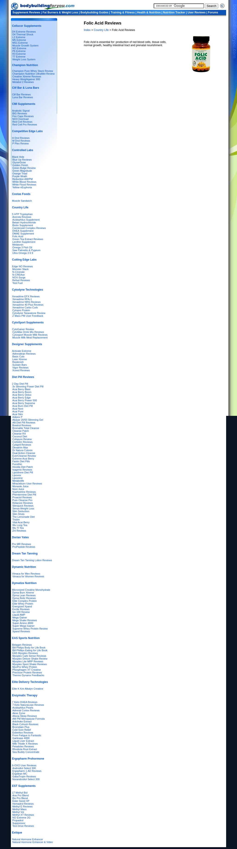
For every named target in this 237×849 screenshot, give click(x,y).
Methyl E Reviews (22, 806)
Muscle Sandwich (22, 200)
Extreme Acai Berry (23, 458)
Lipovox (16, 475)
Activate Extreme (21, 351)
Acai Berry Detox (21, 394)
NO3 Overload (20, 119)
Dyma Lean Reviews (24, 595)
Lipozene (17, 478)
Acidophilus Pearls (22, 707)
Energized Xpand (22, 606)
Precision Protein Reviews (27, 672)
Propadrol (17, 820)
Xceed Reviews (21, 370)
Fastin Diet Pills (21, 461)
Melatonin (17, 244)
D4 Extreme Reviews (24, 31)
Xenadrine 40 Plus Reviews (28, 304)
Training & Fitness (123, 12)
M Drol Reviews (21, 140)
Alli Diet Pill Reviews (23, 422)
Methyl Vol (18, 812)
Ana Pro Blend (20, 795)
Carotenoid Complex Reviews (29, 228)
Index (87, 30)
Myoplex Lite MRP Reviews (27, 661)
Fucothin (17, 464)
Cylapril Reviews (21, 444)
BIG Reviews (19, 113)
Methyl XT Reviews (23, 814)
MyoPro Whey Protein (24, 667)
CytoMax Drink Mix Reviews (28, 332)
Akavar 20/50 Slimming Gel (27, 419)
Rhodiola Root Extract (24, 749)
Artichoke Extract (21, 721)
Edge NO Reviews (22, 266)
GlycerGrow (19, 162)
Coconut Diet (19, 436)
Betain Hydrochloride (24, 222)
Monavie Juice (20, 486)
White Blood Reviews (24, 181)
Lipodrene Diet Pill (22, 472)
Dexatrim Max (20, 447)
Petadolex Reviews (23, 746)
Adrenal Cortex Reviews (26, 710)
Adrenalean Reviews (24, 353)
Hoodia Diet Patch (22, 467)
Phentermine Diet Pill (24, 494)
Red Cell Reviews (22, 121)
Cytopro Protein (21, 310)
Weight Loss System (23, 59)
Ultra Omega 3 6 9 (22, 253)
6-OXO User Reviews (24, 765)
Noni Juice (18, 489)
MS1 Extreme (20, 42)
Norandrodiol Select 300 (26, 779)
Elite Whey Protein (22, 603)
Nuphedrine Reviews (24, 491)
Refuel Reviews (21, 280)
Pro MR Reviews (21, 544)
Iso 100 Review (21, 612)
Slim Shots (18, 514)
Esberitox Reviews (22, 732)
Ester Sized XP (20, 801)
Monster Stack (20, 269)
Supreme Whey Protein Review (30, 628)
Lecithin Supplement (23, 241)
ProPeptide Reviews (23, 546)
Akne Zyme (18, 713)
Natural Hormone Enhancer (27, 839)
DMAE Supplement (23, 233)
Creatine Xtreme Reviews (26, 76)
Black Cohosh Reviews (25, 724)
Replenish (18, 362)
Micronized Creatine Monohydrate (31, 589)
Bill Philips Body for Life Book (28, 647)
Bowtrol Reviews (21, 425)
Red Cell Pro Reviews (24, 124)
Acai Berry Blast (21, 389)
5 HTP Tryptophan (22, 214)
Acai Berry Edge (21, 397)
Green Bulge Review (24, 168)
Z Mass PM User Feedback (27, 315)
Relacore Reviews (22, 503)
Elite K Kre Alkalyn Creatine (27, 688)
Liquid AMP (18, 614)
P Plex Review (20, 143)
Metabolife (18, 480)
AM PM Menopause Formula (28, 718)
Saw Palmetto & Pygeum (26, 250)
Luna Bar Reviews (22, 97)
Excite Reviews (21, 609)
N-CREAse (18, 274)
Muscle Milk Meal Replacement (29, 337)
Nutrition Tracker (174, 12)
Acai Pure (17, 411)
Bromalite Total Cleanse (25, 428)
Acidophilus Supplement (26, 219)
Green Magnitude (22, 170)
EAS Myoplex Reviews (25, 653)
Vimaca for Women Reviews (28, 576)
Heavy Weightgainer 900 (26, 79)
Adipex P (17, 417)
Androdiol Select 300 (24, 768)
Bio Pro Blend (20, 798)
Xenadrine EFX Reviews (26, 296)
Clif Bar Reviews (21, 94)
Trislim (16, 519)
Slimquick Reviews (23, 505)
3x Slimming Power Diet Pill (27, 386)
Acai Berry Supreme (23, 403)
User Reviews (196, 12)
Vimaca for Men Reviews (26, 573)
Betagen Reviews (22, 644)
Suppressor (18, 823)
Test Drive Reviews (23, 826)
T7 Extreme (18, 56)
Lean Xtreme (19, 359)
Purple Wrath (19, 176)
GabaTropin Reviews (24, 776)
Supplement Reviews (26, 12)
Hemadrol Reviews (23, 803)
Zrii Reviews (19, 530)
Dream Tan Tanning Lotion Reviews (32, 560)
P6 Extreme (18, 51)
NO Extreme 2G (21, 817)
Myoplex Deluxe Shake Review (29, 658)
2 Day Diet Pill (20, 383)
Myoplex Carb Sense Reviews (29, 655)
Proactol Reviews (22, 497)
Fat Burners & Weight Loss (60, 12)
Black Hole (18, 156)
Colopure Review (22, 439)
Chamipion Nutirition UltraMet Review (33, 73)
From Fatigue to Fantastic (26, 735)
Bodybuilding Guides (95, 12)
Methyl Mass (19, 809)
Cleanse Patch (20, 430)
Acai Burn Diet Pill (22, 406)
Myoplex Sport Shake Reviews (29, 664)
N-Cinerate (18, 272)
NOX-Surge (18, 277)
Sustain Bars (19, 364)
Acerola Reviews (21, 217)
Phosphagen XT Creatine (26, 669)
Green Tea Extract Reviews (27, 239)
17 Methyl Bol (20, 792)
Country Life (101, 30)
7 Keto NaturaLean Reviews (28, 704)
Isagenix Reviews (22, 469)
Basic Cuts (18, 356)
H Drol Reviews (21, 138)
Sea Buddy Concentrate (25, 752)
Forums (213, 12)
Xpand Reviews (21, 631)
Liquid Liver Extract (23, 740)
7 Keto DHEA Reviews (24, 702)
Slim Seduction (20, 511)
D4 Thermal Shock (22, 34)
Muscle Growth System (25, 45)
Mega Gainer (19, 617)
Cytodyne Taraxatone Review (28, 313)
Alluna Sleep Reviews (24, 716)
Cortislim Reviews (22, 442)
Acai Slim (17, 414)
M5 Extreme (19, 40)
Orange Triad (19, 173)
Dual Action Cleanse (23, 453)
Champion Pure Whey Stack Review (32, 71)
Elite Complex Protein (24, 600)
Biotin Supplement (22, 225)
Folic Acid (17, 236)
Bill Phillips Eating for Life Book (29, 650)
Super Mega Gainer (23, 625)
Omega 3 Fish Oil (22, 247)
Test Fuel (17, 283)
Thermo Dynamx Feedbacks (28, 675)
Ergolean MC (19, 773)
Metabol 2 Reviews (23, 82)
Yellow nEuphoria (22, 187)
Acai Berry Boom (21, 392)
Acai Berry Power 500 (24, 400)
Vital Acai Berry (20, 522)
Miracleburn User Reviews (27, 483)
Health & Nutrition (149, 12)
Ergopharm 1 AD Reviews (26, 771)
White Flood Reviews (24, 184)
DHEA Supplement (23, 230)
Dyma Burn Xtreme (23, 592)
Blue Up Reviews (22, 159)
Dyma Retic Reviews (24, 598)
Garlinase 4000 (21, 738)
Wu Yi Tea (18, 527)
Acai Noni (17, 408)
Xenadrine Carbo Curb (25, 307)
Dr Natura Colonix (22, 450)
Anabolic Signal (21, 110)
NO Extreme (19, 48)
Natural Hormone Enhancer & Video (32, 842)
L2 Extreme (18, 37)
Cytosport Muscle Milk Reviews (29, 334)
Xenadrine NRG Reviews (26, 302)
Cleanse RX (19, 433)
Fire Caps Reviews (23, 116)
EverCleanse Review (24, 455)
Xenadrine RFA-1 (22, 299)
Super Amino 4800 (22, 623)
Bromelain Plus (20, 727)
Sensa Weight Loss (23, 508)
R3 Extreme (19, 53)
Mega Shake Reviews (24, 620)
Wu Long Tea (19, 525)
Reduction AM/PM (22, 179)
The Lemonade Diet (23, 516)
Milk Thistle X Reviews (25, 743)
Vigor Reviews (20, 367)
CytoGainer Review (23, 329)
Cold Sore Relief (21, 729)
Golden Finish (20, 165)
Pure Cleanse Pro (22, 500)
